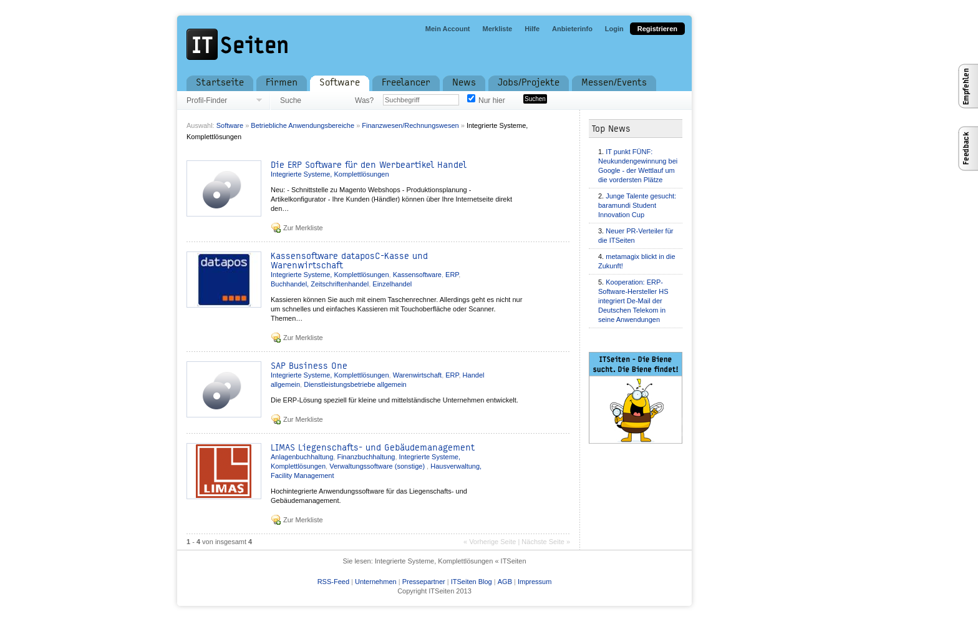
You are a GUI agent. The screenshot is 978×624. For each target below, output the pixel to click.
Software (229, 125)
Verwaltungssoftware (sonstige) (378, 466)
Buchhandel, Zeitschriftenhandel (320, 284)
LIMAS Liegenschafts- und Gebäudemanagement (373, 447)
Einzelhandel (392, 284)
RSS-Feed (333, 581)
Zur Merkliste (303, 228)
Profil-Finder (206, 100)
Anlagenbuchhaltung (302, 457)
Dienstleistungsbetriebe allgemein (355, 384)
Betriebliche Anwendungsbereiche (302, 125)
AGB (505, 581)
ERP (451, 274)
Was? (364, 100)
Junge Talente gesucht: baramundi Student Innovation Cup (637, 205)
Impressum (534, 581)
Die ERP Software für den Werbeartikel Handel (369, 165)
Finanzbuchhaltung (366, 457)
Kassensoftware (417, 274)
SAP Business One (309, 366)
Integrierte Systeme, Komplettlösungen (330, 174)
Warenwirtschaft (417, 375)
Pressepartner (423, 581)
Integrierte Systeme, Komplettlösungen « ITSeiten (450, 561)
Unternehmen (376, 581)
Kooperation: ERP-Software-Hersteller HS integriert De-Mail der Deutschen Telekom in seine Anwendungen (633, 300)
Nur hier (491, 100)
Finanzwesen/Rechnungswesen (410, 125)
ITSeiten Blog (471, 581)
